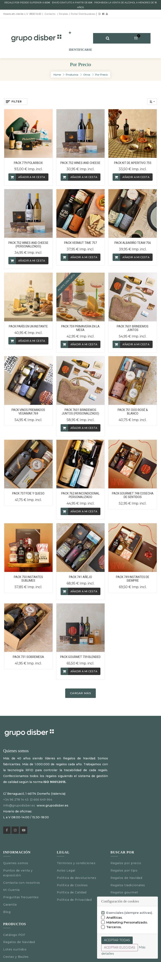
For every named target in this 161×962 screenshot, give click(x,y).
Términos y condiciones (76, 863)
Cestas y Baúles (16, 957)
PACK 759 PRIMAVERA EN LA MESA (80, 328)
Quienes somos (15, 863)
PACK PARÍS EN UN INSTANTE (28, 326)
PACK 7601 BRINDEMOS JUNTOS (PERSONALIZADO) (80, 411)
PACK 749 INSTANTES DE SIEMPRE (132, 578)
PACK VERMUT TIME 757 (80, 242)
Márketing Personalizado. (127, 922)
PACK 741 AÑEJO (80, 577)
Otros (86, 74)
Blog (6, 912)
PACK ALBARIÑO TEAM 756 (132, 242)
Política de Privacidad (74, 900)
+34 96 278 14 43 (16, 799)
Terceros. (114, 927)
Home (57, 74)
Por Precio (101, 74)
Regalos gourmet (124, 892)
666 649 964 (43, 799)
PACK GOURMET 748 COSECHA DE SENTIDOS (132, 495)
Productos (72, 74)
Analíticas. (114, 917)
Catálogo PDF (14, 935)
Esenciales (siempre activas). (129, 913)
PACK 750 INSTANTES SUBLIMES (28, 578)
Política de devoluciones (76, 878)
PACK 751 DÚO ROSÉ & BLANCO (133, 411)
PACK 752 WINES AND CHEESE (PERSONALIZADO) (28, 244)
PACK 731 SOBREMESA (28, 657)
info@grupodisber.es (19, 805)
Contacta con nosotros (21, 883)
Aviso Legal (67, 870)
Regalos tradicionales (127, 885)
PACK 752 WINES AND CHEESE (80, 163)
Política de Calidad (72, 892)
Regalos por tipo (123, 870)
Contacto (50, 13)
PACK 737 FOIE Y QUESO (28, 493)
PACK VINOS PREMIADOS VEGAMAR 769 (28, 411)
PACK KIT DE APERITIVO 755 (132, 163)
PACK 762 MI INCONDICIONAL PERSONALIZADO (80, 495)
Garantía (10, 904)
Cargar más (80, 693)
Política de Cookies (72, 885)
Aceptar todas (117, 940)
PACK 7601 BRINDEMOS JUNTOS (132, 328)
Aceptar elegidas (119, 947)
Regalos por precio (125, 863)
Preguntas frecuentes (21, 897)
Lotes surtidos (14, 949)
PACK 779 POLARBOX (28, 163)
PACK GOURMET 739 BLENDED (80, 657)
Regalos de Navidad (126, 878)
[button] (70, 33)
